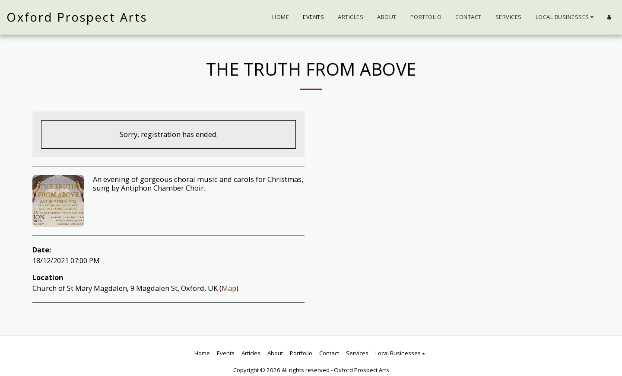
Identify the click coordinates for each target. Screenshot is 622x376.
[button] (566, 17)
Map (229, 288)
